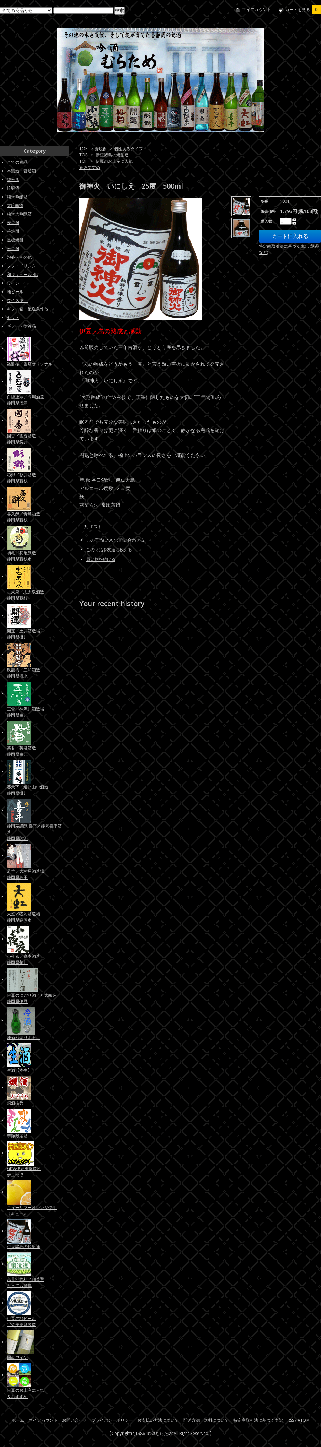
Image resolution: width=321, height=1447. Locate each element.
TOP (83, 149)
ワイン (13, 283)
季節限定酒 (17, 1136)
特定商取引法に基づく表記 (258, 1420)
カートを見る (303, 9)
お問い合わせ (74, 1420)
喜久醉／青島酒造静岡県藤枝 (23, 517)
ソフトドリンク (21, 266)
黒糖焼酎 (15, 240)
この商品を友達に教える (109, 550)
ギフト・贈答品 (21, 326)
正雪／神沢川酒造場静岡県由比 (25, 712)
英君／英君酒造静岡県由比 (21, 751)
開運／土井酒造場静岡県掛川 (23, 634)
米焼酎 (13, 248)
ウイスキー (17, 300)
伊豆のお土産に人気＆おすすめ (25, 1393)
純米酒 (13, 179)
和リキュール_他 (22, 274)
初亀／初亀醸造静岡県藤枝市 (21, 556)
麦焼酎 (101, 149)
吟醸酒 (13, 188)
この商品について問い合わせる (115, 540)
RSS (291, 1420)
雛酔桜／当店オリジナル (29, 364)
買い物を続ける (100, 559)
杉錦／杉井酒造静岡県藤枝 (21, 478)
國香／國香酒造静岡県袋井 (21, 439)
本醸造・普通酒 (21, 171)
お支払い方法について (158, 1420)
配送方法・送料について (206, 1420)
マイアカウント (256, 9)
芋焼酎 (13, 231)
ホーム (18, 1420)
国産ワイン (17, 1357)
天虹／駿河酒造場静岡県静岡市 (23, 917)
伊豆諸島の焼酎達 (112, 155)
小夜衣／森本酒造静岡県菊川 (23, 959)
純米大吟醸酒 (19, 214)
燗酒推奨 (15, 1103)
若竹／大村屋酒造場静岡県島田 (25, 874)
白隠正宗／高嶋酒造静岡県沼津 (25, 400)
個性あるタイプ (128, 149)
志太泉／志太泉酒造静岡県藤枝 (25, 595)
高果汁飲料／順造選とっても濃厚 (25, 1282)
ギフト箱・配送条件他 (27, 309)
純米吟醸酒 (17, 197)
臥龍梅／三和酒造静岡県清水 (23, 673)
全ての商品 (17, 162)
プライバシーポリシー (112, 1420)
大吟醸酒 (15, 205)
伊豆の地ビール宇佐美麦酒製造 (21, 1321)
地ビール (15, 292)
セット (13, 317)
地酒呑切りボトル (23, 1038)
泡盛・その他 (19, 257)
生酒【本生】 (19, 1070)
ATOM (304, 1420)
